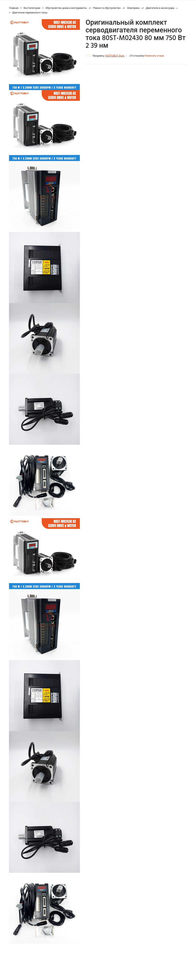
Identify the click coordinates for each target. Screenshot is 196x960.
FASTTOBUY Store (114, 56)
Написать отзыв (154, 56)
